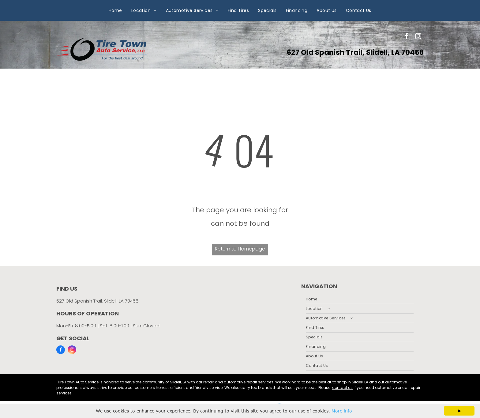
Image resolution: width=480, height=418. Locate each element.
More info (342, 410)
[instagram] (418, 37)
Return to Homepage (240, 248)
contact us (342, 387)
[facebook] (406, 37)
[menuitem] (115, 10)
